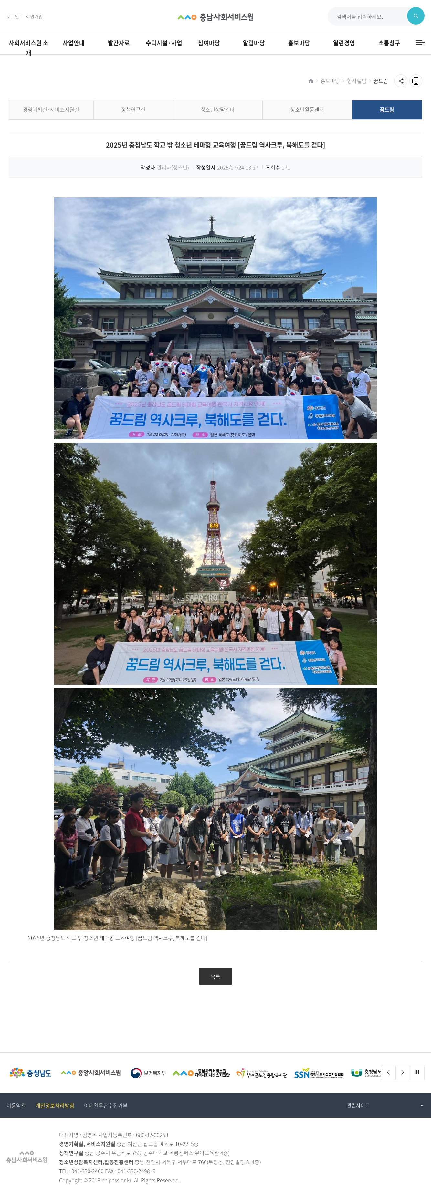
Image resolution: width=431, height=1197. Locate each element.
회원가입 (34, 16)
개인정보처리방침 (55, 1105)
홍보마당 (330, 81)
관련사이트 (358, 1105)
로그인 (12, 16)
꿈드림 (380, 81)
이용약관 (16, 1105)
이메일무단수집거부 (106, 1105)
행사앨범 (356, 81)
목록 (215, 976)
